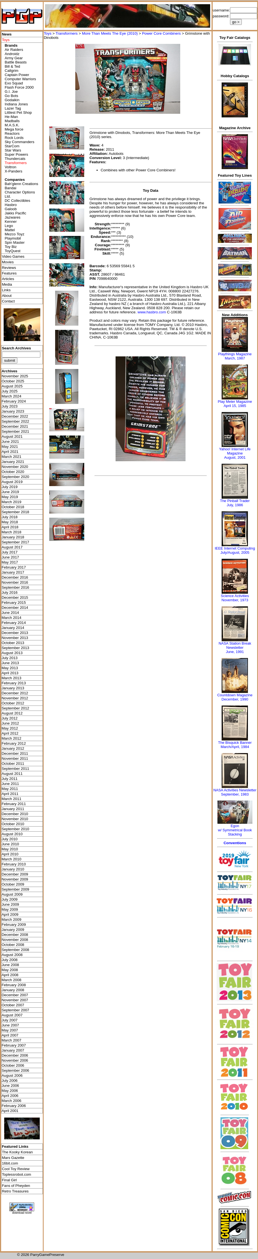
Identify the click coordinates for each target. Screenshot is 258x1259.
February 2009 (14, 924)
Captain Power (17, 75)
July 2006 (10, 1080)
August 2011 (12, 774)
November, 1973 (235, 600)
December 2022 (15, 416)
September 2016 (15, 587)
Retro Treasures (15, 1191)
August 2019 (12, 482)
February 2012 (14, 743)
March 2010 (11, 859)
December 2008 (15, 935)
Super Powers (16, 154)
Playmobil (13, 238)
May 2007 (10, 1030)
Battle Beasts (16, 62)
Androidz (12, 54)
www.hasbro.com (152, 312)
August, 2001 (235, 457)
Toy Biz (11, 247)
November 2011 (15, 758)
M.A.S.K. (12, 125)
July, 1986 (235, 505)
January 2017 (13, 572)
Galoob (11, 209)
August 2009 (12, 894)
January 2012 (13, 748)
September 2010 (15, 829)
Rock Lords (14, 138)
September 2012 (15, 708)
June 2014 (10, 612)
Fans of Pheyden (16, 1186)
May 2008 (10, 970)
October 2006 (13, 1065)
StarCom (12, 146)
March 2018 (11, 532)
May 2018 (10, 522)
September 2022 (15, 421)
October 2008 (13, 945)
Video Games (13, 256)
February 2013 (14, 683)
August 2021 (12, 436)
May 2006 (10, 1090)
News (7, 34)
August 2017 (12, 547)
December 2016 (15, 577)
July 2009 (10, 899)
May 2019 (10, 497)
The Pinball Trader (235, 501)
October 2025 (13, 381)
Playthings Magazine (235, 354)
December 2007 (15, 995)
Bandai (11, 188)
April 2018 (10, 527)
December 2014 (15, 607)
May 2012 (10, 728)
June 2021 (10, 441)
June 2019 (10, 492)
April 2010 (10, 854)
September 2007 (15, 1010)
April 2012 (10, 733)
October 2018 (13, 507)
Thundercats (15, 159)
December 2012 (15, 693)
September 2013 (15, 648)
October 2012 (13, 703)
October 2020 (13, 472)
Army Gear (14, 58)
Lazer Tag (13, 108)
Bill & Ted (12, 66)
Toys (47, 33)
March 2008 (11, 980)
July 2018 (10, 517)
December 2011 (15, 753)
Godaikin (12, 100)
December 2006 (15, 1055)
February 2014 (14, 623)
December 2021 (15, 426)
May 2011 (10, 789)
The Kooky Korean (17, 1152)
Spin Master (15, 242)
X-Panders (13, 171)
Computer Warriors (20, 79)
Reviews (9, 268)
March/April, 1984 (235, 747)
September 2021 (15, 431)
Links (6, 290)
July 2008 (10, 960)
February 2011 (14, 804)
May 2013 (10, 668)
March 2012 (11, 738)
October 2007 (13, 1005)
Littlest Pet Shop (18, 112)
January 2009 (13, 929)
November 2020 (15, 467)
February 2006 (14, 1106)
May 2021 (10, 446)
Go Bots (11, 96)
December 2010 (15, 814)
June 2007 (10, 1025)
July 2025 (10, 391)
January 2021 (13, 462)
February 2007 (14, 1045)
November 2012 (15, 698)
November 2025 (15, 376)
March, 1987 (235, 358)
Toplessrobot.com (16, 1174)
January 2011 (13, 809)
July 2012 (10, 718)
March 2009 (11, 919)
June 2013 (10, 663)
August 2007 (12, 1015)
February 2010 (14, 864)
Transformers (67, 33)
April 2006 (10, 1096)
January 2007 (13, 1050)
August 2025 (12, 386)
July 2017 (10, 552)
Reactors (12, 133)
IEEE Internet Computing (235, 548)
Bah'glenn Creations (21, 184)
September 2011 (15, 768)
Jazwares (12, 217)
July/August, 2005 (235, 552)
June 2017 (10, 557)
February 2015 (14, 602)
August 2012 (12, 713)
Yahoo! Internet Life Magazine (235, 451)
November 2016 (15, 582)
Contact (8, 301)
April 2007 (10, 1035)
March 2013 (11, 678)
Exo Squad (14, 83)
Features (9, 273)
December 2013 (15, 633)
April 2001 (10, 1111)
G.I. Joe (11, 91)
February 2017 (14, 567)
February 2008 (14, 985)
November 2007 (15, 1000)
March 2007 (11, 1040)
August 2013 (12, 653)
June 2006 (10, 1085)
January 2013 (13, 688)
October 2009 (13, 884)
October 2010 (13, 824)
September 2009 (15, 889)
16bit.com (10, 1163)
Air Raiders (14, 50)
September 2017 (15, 542)
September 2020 (15, 477)
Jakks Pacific (15, 213)
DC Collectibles (17, 200)
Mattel (10, 230)
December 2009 (15, 874)
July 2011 (10, 779)
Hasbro (11, 205)
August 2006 (12, 1075)
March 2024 (11, 396)
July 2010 (10, 839)
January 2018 (13, 537)
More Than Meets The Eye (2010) (110, 33)
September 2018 (15, 512)
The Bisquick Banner (235, 742)
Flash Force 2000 (19, 87)
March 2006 (11, 1101)
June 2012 (10, 723)
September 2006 (15, 1070)
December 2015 (15, 597)
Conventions (235, 843)
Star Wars (13, 150)
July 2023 (10, 406)
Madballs (12, 121)
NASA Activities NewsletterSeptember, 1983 (234, 792)
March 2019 (11, 502)
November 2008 (15, 940)
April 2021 (10, 451)
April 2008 (10, 975)
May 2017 (10, 562)
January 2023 (13, 411)
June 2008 (10, 965)
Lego (9, 226)
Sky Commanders (19, 142)
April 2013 (10, 673)
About (7, 296)
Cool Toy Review (16, 1169)
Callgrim (11, 70)
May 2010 (10, 849)
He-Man (11, 117)
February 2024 (14, 401)
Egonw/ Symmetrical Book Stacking (235, 830)
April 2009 (10, 914)
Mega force (14, 129)
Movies (8, 262)
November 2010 (15, 819)
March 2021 (11, 457)
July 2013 (10, 658)
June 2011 (10, 784)
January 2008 (13, 990)
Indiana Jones (16, 104)
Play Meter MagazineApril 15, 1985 (235, 403)
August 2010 (12, 834)
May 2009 (10, 909)
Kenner (11, 221)
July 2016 (10, 592)
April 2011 (10, 794)
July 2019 (10, 487)
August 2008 (12, 955)
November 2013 (15, 638)
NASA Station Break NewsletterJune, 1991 (235, 647)
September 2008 (15, 950)
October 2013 (13, 643)
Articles (8, 279)
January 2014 (13, 628)
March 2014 (11, 618)
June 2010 (10, 844)
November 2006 (15, 1060)
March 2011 (11, 799)
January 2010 (13, 869)
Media (7, 284)
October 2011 (13, 763)
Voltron (11, 167)
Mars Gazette (13, 1158)
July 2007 (10, 1020)
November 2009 (15, 879)
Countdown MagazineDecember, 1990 (234, 697)
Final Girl (9, 1180)
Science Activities (235, 596)
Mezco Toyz (14, 234)
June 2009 (10, 904)
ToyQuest (12, 251)
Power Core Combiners (161, 33)
